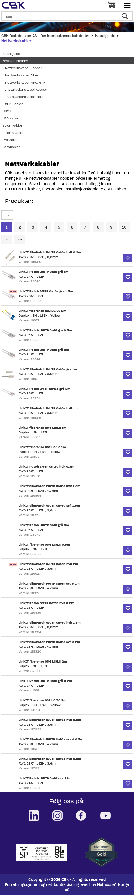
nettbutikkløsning (62, 884)
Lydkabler (10, 140)
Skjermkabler (13, 133)
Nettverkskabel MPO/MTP (25, 82)
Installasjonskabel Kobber (26, 89)
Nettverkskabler (16, 41)
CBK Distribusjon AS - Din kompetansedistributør (45, 36)
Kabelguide (105, 36)
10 (124, 227)
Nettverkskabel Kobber (23, 68)
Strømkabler (12, 125)
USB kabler (11, 118)
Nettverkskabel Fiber (21, 75)
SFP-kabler (14, 104)
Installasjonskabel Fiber (24, 97)
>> (20, 239)
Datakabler (11, 147)
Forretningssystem (22, 884)
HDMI (7, 111)
